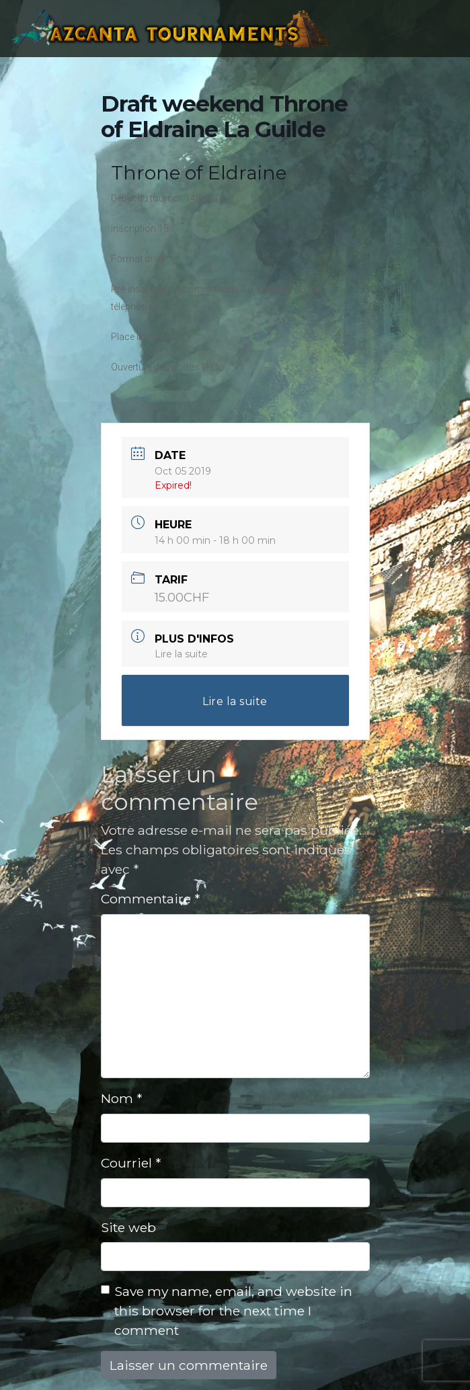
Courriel (131, 1163)
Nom (121, 1098)
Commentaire (150, 899)
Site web (128, 1227)
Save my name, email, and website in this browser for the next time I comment (233, 1310)
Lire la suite (181, 654)
